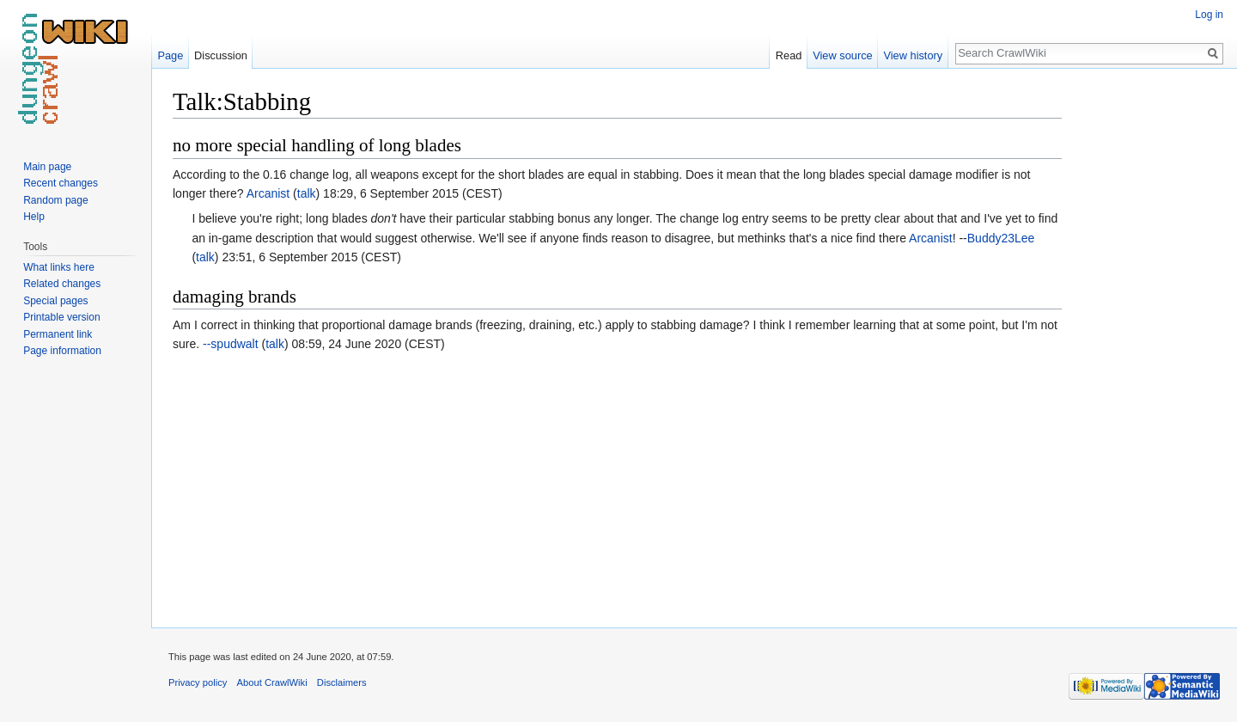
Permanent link (57, 334)
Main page (47, 167)
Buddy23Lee (1001, 238)
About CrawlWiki (272, 682)
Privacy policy (197, 682)
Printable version (61, 317)
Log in (1209, 15)
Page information (62, 351)
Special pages (55, 301)
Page (170, 55)
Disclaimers (342, 682)
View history (912, 55)
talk (306, 193)
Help (34, 217)
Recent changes (60, 183)
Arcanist (268, 193)
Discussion (220, 55)
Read (789, 55)
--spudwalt (231, 344)
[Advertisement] (1147, 344)
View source (842, 55)
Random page (55, 200)
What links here (58, 267)
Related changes (62, 284)
